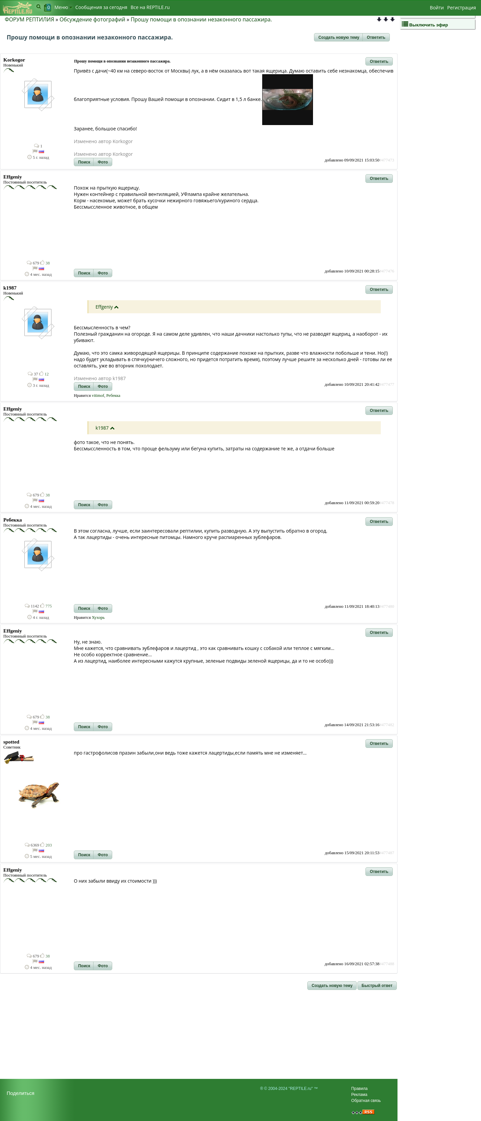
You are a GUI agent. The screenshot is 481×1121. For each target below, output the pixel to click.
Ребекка (113, 395)
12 (44, 374)
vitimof (98, 395)
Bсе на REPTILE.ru (150, 7)
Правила (359, 1088)
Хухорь (98, 617)
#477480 (386, 606)
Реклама (359, 1094)
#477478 (386, 502)
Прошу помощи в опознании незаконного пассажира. (201, 19)
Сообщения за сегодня (101, 7)
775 (46, 606)
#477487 (386, 853)
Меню (63, 7)
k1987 (102, 428)
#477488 (386, 964)
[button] (338, 37)
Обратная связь (366, 1100)
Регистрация (461, 7)
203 (46, 845)
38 (45, 263)
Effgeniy (104, 307)
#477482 (386, 724)
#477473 (386, 160)
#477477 (386, 384)
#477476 (386, 271)
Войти (437, 7)
